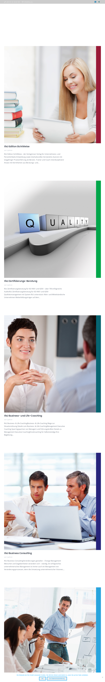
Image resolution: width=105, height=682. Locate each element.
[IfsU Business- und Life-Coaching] (52, 317)
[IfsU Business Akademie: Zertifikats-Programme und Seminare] (52, 589)
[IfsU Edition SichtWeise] (52, 47)
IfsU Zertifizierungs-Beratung (20, 281)
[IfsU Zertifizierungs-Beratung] (52, 182)
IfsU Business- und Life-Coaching (23, 415)
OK (42, 678)
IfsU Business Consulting (18, 553)
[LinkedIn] (95, 2)
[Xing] (99, 2)
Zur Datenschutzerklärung (57, 678)
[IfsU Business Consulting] (52, 454)
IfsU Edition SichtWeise (17, 146)
